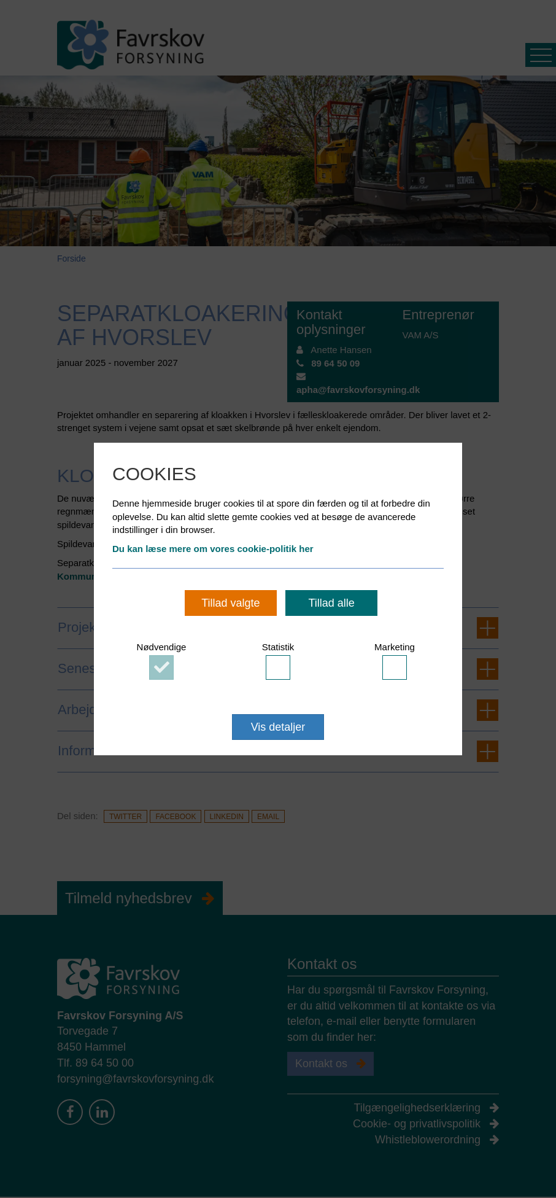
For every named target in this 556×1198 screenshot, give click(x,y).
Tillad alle (331, 603)
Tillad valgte (230, 603)
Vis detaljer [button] (278, 727)
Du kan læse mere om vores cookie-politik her (213, 548)
